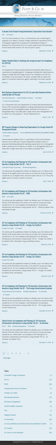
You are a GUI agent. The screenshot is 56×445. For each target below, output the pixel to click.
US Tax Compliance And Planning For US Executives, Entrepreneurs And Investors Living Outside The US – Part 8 (27, 162)
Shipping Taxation (10, 415)
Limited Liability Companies (25, 98)
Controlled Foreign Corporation (11, 167)
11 (28, 353)
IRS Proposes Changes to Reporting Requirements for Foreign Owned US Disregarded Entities (27, 128)
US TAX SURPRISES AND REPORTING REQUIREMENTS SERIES (37, 133)
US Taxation (9, 35)
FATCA (4, 66)
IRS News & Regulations (29, 167)
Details (4, 51)
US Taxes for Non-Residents (11, 101)
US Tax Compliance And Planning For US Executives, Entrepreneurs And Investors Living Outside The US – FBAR (27, 192)
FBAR (3, 197)
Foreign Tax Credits (8, 228)
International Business (8, 98)
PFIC (3, 35)
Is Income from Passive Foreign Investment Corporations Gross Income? (27, 31)
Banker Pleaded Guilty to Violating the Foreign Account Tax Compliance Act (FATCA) (27, 61)
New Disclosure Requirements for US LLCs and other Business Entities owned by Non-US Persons (26, 93)
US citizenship (43, 291)
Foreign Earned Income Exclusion (11, 291)
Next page (6, 358)
